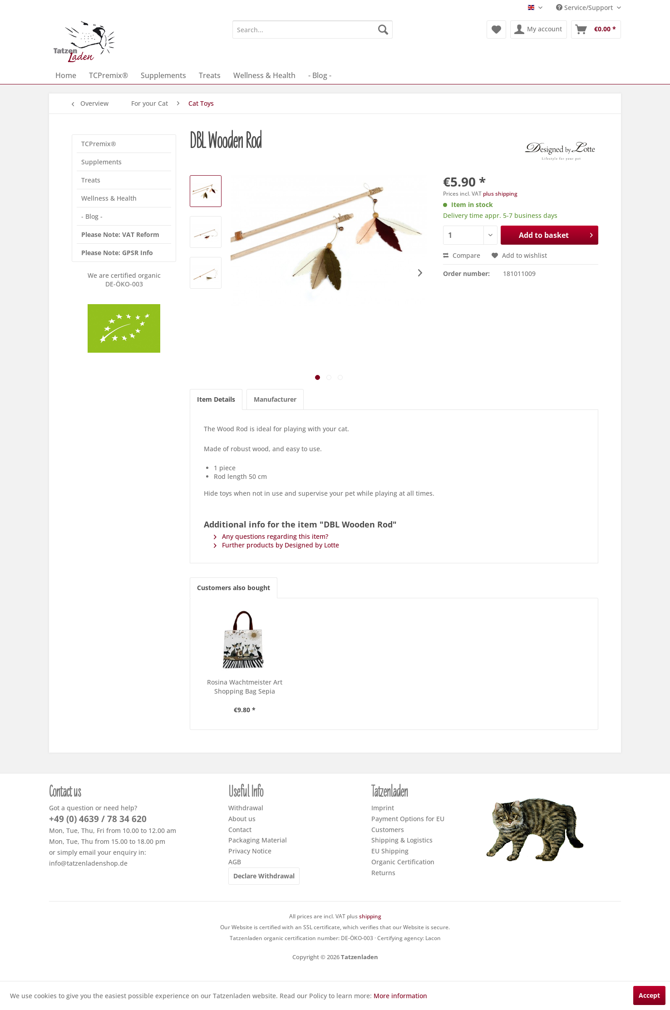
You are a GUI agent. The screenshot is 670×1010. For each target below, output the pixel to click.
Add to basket (556, 234)
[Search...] (312, 29)
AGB (234, 861)
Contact (239, 829)
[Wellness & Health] (264, 75)
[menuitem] (312, 29)
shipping (370, 916)
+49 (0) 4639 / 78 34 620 (98, 819)
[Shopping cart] (596, 29)
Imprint (382, 807)
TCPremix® (98, 143)
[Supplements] (163, 75)
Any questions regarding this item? (271, 536)
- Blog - (92, 216)
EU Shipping (390, 851)
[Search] (383, 29)
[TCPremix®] (108, 75)
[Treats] (209, 75)
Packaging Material (257, 840)
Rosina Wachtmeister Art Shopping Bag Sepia (244, 686)
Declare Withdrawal (264, 876)
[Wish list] (496, 29)
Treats (90, 180)
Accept (649, 995)
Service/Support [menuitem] (585, 7)
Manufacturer (275, 399)
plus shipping (500, 193)
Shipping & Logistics (402, 840)
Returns (383, 872)
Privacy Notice (249, 851)
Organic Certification (402, 861)
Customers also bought (233, 587)
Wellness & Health (109, 198)
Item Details (216, 399)
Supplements (101, 162)
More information (400, 995)
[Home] (66, 75)
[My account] (538, 29)
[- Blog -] (320, 75)
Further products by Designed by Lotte (276, 545)
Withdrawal (245, 807)
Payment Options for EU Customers (407, 824)
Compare (461, 255)
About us (242, 818)
